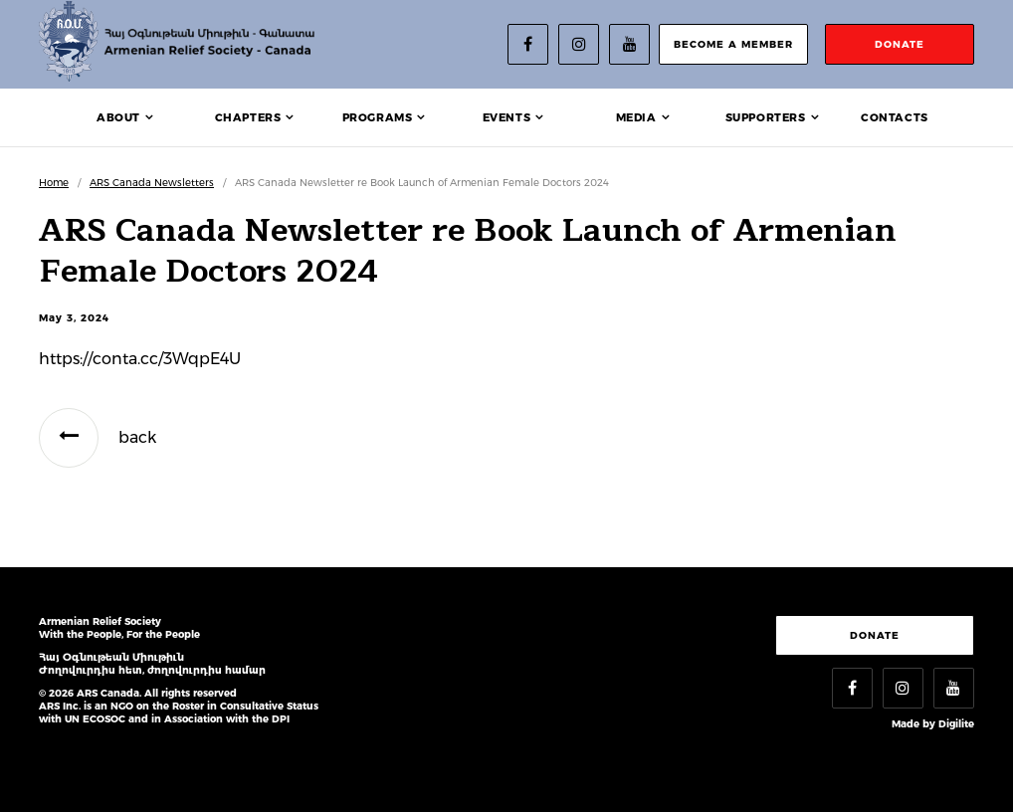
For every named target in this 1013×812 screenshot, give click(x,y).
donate (899, 44)
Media (636, 117)
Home (54, 182)
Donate (875, 635)
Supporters (765, 117)
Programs (377, 117)
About (118, 117)
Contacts (894, 117)
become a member (733, 44)
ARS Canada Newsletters (152, 182)
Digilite (956, 723)
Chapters (248, 117)
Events (507, 117)
